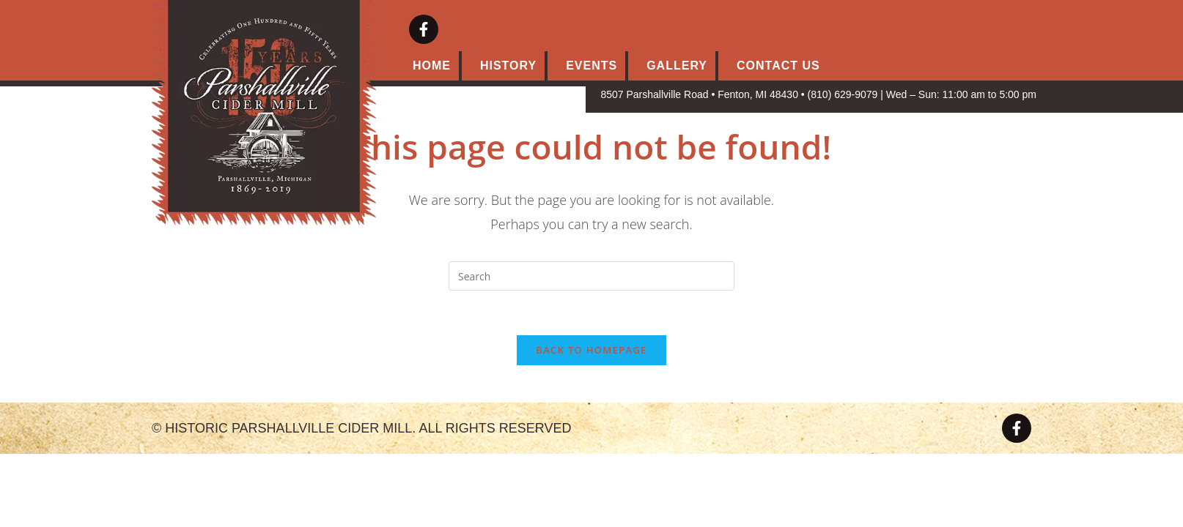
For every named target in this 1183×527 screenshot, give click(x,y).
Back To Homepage (591, 349)
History (508, 65)
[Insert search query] (591, 276)
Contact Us (778, 65)
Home (432, 65)
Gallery (676, 65)
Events (591, 65)
